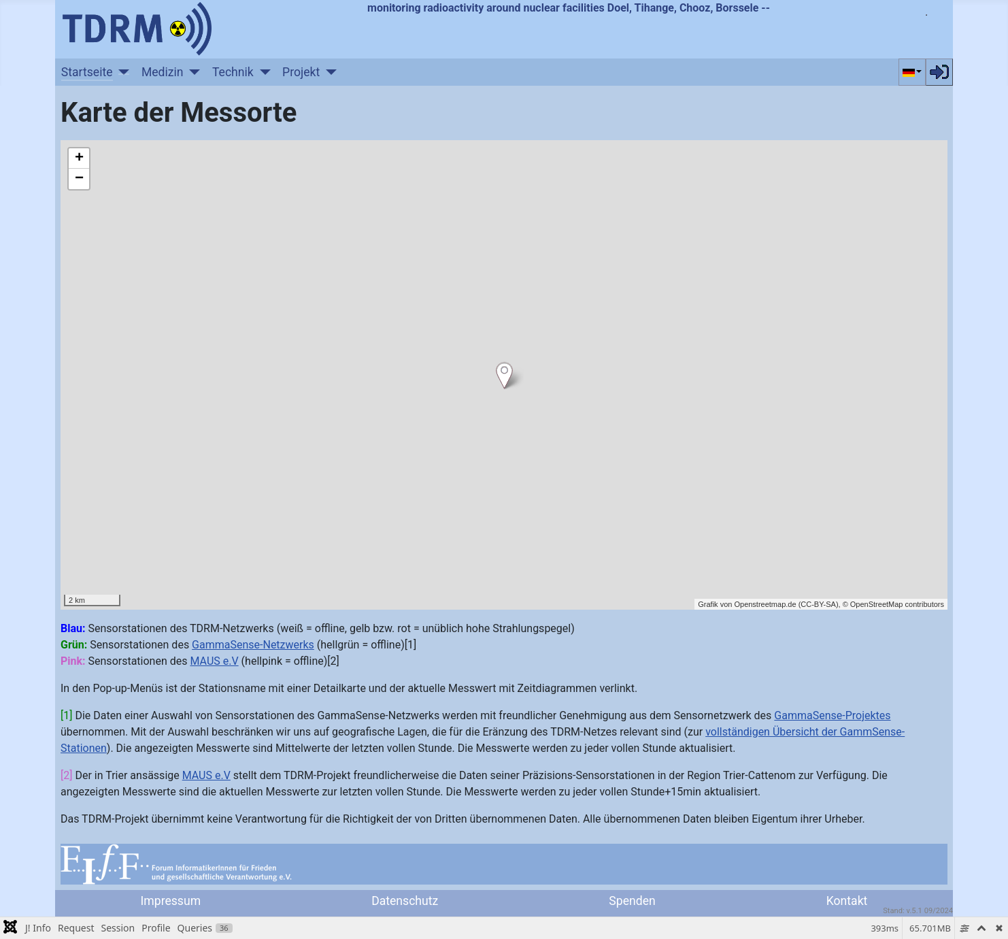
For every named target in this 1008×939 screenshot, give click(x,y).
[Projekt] (328, 72)
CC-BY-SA (818, 604)
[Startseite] (121, 72)
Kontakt (847, 901)
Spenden (632, 901)
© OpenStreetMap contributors (893, 604)
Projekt (301, 72)
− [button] (79, 179)
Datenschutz (404, 901)
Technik (233, 72)
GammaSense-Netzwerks (253, 644)
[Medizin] (192, 72)
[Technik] (262, 72)
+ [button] (79, 158)
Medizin (162, 72)
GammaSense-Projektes (832, 715)
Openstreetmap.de (765, 604)
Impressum (171, 901)
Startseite (87, 72)
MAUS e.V (214, 661)
